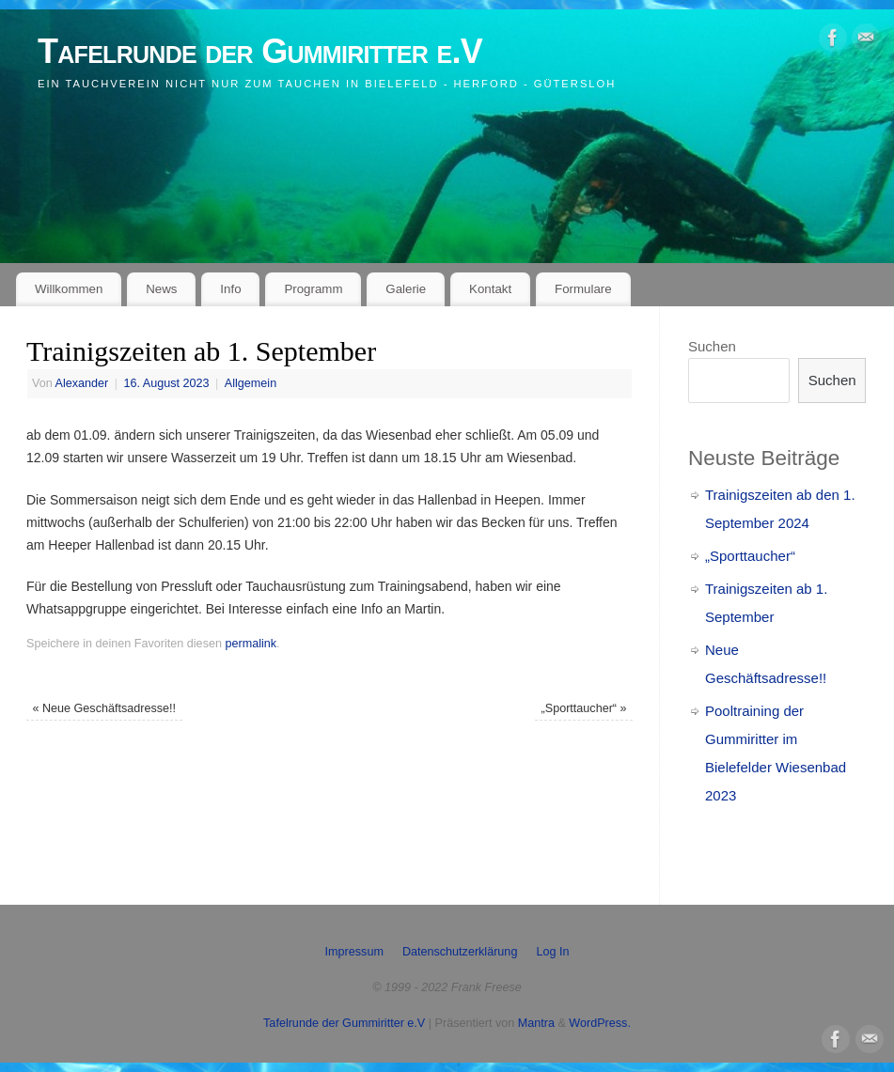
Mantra (536, 1023)
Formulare (583, 289)
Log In (552, 951)
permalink (250, 643)
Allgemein (250, 383)
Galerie (405, 289)
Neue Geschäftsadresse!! (104, 708)
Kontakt (490, 289)
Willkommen (68, 289)
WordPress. (600, 1023)
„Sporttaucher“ (584, 708)
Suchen (712, 346)
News (161, 289)
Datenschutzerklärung (460, 951)
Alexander (82, 383)
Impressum (354, 951)
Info (230, 289)
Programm (313, 289)
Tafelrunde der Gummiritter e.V (260, 51)
